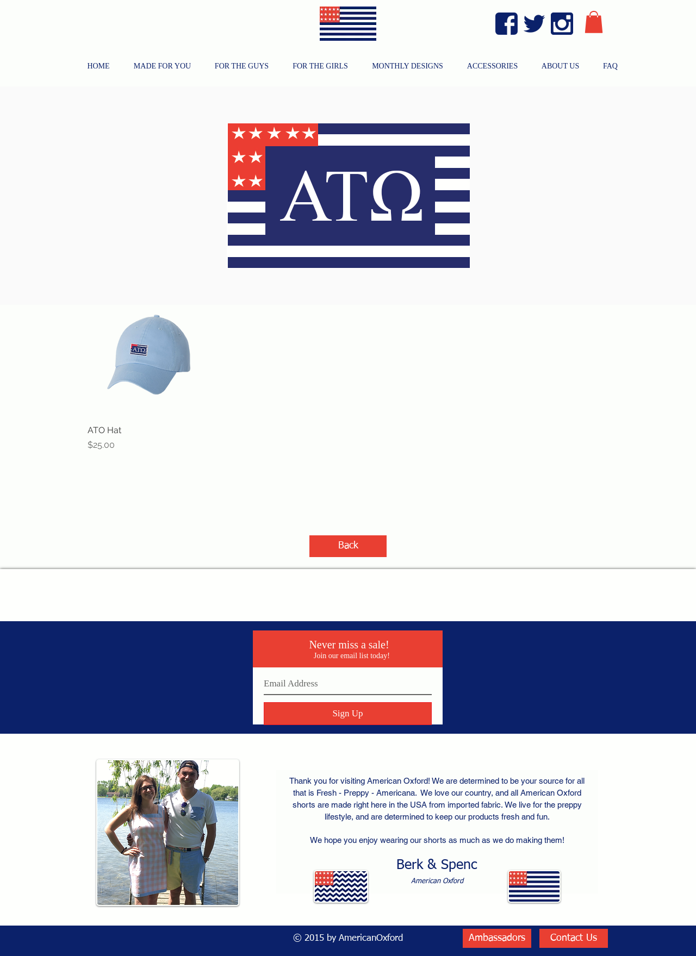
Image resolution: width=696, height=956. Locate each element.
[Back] (348, 546)
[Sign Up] (348, 713)
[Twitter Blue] (534, 24)
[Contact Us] (573, 938)
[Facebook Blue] (506, 24)
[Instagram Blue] (562, 24)
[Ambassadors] (497, 938)
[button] (594, 22)
